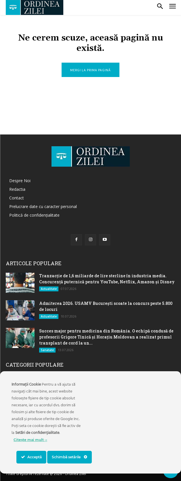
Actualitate (49, 289)
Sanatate (47, 350)
